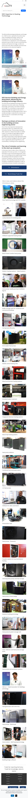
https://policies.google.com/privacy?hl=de (14, 792)
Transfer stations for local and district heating (12, 560)
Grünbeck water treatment (9, 399)
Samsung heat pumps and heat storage (13, 578)
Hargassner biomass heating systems (12, 417)
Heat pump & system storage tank (11, 632)
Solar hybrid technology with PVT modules (13, 200)
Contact (8, 783)
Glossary (20, 776)
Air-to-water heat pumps (9, 346)
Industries (20, 778)
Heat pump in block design (9, 596)
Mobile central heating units (10, 363)
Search (23, 10)
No (16, 795)
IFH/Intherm (15, 167)
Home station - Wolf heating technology (13, 742)
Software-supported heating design (12, 235)
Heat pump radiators (8, 452)
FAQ (20, 781)
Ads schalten (13, 788)
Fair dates (8, 776)
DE (22, 0)
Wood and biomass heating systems (12, 381)
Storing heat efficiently (8, 328)
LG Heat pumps (6, 488)
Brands (8, 778)
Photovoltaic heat (7, 523)
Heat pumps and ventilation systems (12, 669)
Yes (12, 795)
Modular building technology (10, 614)
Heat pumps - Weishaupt (9, 724)
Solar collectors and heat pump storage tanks (13, 650)
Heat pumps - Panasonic (9, 541)
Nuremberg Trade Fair (15, 174)
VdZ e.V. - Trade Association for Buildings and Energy (13, 687)
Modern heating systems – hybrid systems (13, 271)
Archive (8, 781)
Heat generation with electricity (10, 706)
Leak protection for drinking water (11, 218)
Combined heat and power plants (11, 470)
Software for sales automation (10, 505)
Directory (8, 774)
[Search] (14, 10)
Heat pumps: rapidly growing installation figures (13, 289)
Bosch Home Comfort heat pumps (11, 253)
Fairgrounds (20, 774)
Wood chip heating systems (9, 434)
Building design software (9, 760)
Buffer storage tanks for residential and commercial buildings (13, 309)
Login (22, 788)
